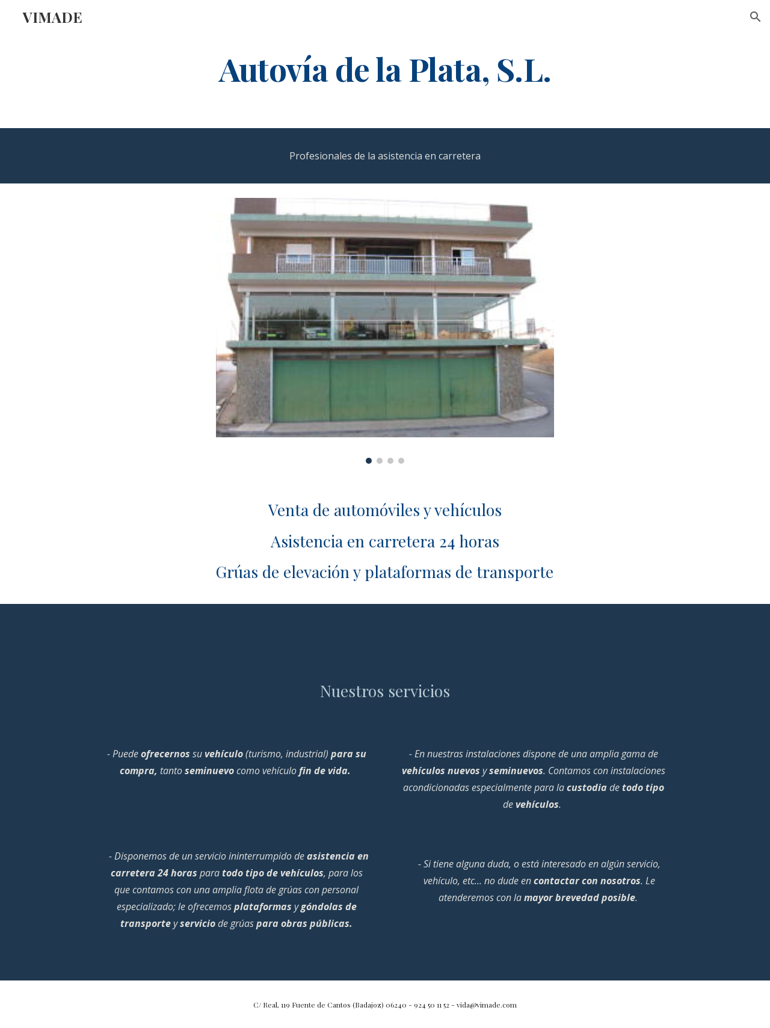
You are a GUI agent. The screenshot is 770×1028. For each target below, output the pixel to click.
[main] (385, 68)
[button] (755, 16)
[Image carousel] (385, 331)
